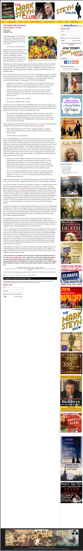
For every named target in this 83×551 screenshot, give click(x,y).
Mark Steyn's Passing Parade (29, 190)
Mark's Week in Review (36, 21)
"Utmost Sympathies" (67, 166)
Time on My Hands (66, 171)
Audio (25, 22)
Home (3, 21)
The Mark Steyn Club (49, 22)
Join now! (71, 44)
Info (66, 22)
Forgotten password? (19, 296)
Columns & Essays (11, 22)
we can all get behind (38, 125)
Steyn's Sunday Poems (16, 257)
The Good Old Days (66, 168)
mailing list (34, 275)
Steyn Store (59, 22)
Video (20, 22)
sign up (22, 259)
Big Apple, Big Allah (66, 169)
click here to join (14, 282)
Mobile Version (74, 21)
